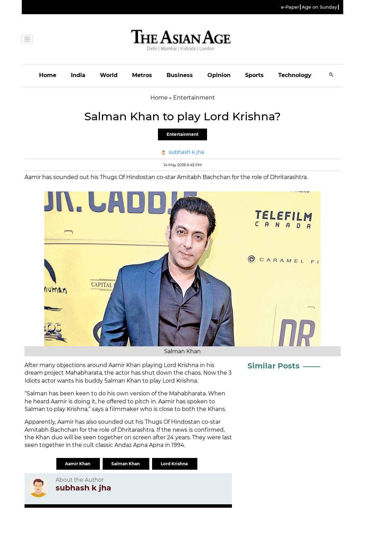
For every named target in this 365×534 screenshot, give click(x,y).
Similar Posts (273, 366)
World (109, 75)
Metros (142, 75)
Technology (294, 75)
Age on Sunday (319, 7)
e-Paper (290, 7)
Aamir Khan (78, 463)
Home (47, 75)
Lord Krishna (175, 463)
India (78, 75)
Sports (254, 75)
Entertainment (182, 134)
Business (180, 75)
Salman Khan (126, 463)
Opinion (219, 75)
